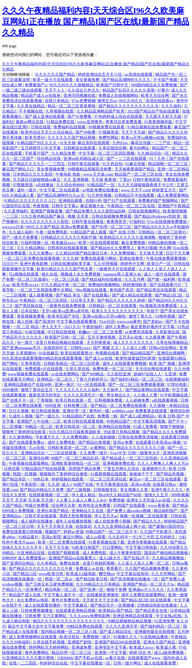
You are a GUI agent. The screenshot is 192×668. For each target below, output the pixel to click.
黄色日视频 (147, 248)
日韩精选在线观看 (80, 148)
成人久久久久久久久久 (133, 342)
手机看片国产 (37, 153)
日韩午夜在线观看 (84, 164)
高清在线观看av (160, 101)
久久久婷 (70, 258)
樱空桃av (106, 574)
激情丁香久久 (141, 316)
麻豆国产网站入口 (18, 169)
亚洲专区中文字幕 (111, 647)
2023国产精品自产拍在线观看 (153, 111)
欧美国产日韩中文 (112, 85)
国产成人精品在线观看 (132, 295)
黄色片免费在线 (66, 600)
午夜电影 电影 (69, 174)
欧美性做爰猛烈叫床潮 (136, 358)
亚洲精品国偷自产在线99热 (28, 384)
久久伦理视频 (106, 264)
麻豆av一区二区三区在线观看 (155, 479)
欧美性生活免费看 (95, 505)
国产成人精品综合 (116, 631)
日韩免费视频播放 (37, 610)
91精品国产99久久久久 (37, 143)
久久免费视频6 (76, 437)
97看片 (163, 90)
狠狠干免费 (116, 589)
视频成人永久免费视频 (81, 274)
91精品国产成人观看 (89, 232)
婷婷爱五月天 (164, 190)
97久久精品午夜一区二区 (63, 285)
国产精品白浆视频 (94, 442)
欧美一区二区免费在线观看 (62, 542)
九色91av (120, 143)
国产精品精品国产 (138, 353)
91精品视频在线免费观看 (149, 127)
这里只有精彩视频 (99, 563)
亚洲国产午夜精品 (174, 206)
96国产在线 (83, 484)
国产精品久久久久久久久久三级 (137, 448)
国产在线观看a (97, 295)
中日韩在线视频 (62, 332)
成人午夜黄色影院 (125, 553)
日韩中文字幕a (65, 206)
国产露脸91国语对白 (166, 526)
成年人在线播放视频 (74, 521)
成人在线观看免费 (160, 663)
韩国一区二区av (59, 579)
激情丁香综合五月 (37, 390)
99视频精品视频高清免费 (90, 169)
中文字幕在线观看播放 (77, 321)
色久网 (165, 248)
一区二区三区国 (65, 279)
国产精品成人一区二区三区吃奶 (130, 458)
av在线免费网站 (65, 374)
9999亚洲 (53, 405)
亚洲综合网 (39, 458)
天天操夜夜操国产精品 (135, 169)
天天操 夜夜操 (104, 179)
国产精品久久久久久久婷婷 (121, 300)
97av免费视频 (83, 101)
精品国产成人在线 (25, 595)
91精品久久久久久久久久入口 (30, 200)
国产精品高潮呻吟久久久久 (127, 80)
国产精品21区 (25, 574)
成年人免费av (117, 327)
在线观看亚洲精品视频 (76, 610)
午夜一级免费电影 (52, 232)
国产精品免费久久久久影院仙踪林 (96, 211)
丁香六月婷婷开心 (92, 379)
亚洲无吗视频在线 (80, 95)
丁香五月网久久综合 (121, 469)
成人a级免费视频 (169, 652)
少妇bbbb (65, 658)
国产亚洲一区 (92, 589)
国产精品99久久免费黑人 (113, 248)
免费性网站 (109, 137)
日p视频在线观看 (24, 274)
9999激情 (10, 390)
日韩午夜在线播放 (88, 221)
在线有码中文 (56, 348)
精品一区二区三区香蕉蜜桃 (72, 106)
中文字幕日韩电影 (141, 547)
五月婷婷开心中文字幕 (41, 148)
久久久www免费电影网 (90, 616)
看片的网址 (139, 148)
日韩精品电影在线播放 (157, 605)
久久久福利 (171, 106)
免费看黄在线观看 (151, 411)
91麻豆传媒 (135, 164)
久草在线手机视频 (49, 642)
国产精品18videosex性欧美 (158, 216)
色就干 (152, 311)
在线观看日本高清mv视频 (159, 442)
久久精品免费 (64, 153)
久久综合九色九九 (84, 90)
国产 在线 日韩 (122, 232)
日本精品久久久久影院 (33, 174)
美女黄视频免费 (51, 169)
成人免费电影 (95, 553)
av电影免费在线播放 (100, 190)
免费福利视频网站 (104, 285)
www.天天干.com (135, 190)
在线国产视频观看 (64, 553)
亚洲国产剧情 (80, 642)
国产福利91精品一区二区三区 (137, 379)
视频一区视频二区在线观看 (144, 516)
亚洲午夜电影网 (34, 264)
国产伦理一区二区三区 (111, 227)
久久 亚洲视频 (77, 179)
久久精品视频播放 (168, 558)
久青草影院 (31, 363)
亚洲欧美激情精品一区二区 (76, 463)
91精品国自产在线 (79, 416)
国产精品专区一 (16, 479)
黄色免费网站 (37, 652)
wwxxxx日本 (13, 227)
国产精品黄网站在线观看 (147, 390)
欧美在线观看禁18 (77, 353)
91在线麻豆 (48, 353)
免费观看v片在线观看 (44, 369)
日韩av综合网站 (163, 348)
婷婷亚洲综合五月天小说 (100, 74)
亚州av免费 (123, 442)
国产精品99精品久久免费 (42, 490)
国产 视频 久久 (106, 348)
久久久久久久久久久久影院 (45, 221)
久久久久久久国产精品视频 (72, 137)
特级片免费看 (37, 505)
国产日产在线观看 (119, 200)
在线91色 (94, 200)
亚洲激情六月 (154, 469)
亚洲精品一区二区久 (55, 379)
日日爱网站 (113, 547)
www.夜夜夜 (159, 505)
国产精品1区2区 (169, 295)
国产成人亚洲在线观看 (45, 116)
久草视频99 (26, 353)
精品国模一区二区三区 (168, 164)
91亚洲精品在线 (31, 553)
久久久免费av (41, 253)
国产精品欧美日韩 (92, 579)
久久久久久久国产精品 (55, 74)
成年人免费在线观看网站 (143, 595)
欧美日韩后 (70, 637)
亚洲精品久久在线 (88, 511)
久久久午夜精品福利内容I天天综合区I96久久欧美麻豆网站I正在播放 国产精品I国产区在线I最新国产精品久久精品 (95, 21)
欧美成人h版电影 (81, 574)
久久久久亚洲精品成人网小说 (120, 526)
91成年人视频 (21, 416)
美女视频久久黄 (134, 490)
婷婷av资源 (73, 532)
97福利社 (137, 221)
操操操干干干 (141, 474)
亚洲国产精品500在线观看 (118, 642)
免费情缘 (116, 500)
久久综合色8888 (70, 185)
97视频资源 (109, 132)
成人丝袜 (25, 321)
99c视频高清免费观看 (158, 306)
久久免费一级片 (94, 453)
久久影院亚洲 (119, 374)
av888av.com (122, 411)
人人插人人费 (145, 395)
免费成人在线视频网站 (118, 95)
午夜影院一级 (33, 484)
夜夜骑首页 (117, 221)
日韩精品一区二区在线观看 (113, 306)
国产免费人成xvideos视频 (129, 511)
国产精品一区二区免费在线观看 (119, 405)
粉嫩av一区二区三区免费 (100, 332)
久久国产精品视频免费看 (147, 568)
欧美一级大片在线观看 (53, 80)
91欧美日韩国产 (86, 547)
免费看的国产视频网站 (158, 200)
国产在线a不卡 (137, 558)
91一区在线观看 (92, 384)
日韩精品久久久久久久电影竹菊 (69, 237)
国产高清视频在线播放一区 (134, 579)
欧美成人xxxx (141, 647)
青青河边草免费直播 (124, 122)
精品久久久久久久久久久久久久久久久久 (69, 621)
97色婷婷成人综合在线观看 (119, 116)
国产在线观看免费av (27, 442)
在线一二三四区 (23, 663)
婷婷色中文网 (132, 264)
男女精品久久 (119, 395)
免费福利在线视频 (70, 127)
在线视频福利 (177, 379)
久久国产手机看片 (156, 532)
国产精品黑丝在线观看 (156, 290)
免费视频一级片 (97, 637)
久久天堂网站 (163, 574)
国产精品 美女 (69, 295)
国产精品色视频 (170, 474)
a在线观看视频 (165, 400)
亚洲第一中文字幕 (111, 652)
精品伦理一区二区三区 (72, 652)
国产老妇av (153, 321)
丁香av (125, 179)
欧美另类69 (35, 137)
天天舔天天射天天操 (163, 116)
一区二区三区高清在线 (107, 479)
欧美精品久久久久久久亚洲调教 (128, 237)
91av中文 (118, 453)
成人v (67, 484)
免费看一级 (107, 416)
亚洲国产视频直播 (47, 211)
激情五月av (107, 101)
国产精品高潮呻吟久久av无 (61, 195)
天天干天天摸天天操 (55, 526)
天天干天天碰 (133, 132)
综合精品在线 (49, 158)
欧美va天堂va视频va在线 (143, 137)
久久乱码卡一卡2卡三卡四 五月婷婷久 (142, 537)
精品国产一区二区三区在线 (139, 174)
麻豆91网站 (73, 537)
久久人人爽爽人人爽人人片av (163, 463)
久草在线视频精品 (172, 342)
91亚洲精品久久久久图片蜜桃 (28, 658)
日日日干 (10, 264)
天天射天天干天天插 (100, 600)
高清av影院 (51, 537)
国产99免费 (86, 132)
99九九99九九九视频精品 (72, 85)
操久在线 (50, 274)
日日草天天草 (83, 300)
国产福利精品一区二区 (160, 626)
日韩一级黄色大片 (144, 453)
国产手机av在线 (88, 658)
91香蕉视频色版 (158, 122)
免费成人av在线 (90, 568)
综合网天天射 (64, 505)
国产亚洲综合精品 (18, 563)
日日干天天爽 (178, 253)
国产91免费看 (80, 116)
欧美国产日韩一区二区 (65, 337)
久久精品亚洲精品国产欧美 (101, 111)
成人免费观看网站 (173, 195)
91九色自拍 (113, 164)
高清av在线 (140, 484)
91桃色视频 (165, 316)
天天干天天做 (57, 547)
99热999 (9, 558)
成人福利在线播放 (37, 521)
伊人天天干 (52, 327)
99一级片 (25, 342)
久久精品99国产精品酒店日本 (82, 253)
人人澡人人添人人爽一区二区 (143, 563)
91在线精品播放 (154, 637)
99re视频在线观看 (92, 290)
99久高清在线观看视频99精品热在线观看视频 (42, 358)
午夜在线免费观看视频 (166, 258)
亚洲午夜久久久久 (167, 490)
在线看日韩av (164, 484)
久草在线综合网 (113, 148)
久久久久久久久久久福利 (78, 390)
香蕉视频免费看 (31, 316)
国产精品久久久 (147, 521)
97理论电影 (177, 384)
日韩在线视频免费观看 (112, 216)
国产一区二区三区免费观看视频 (136, 384)
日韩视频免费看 (109, 400)
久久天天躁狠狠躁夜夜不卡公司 (146, 185)
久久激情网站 (21, 437)
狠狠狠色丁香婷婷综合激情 (64, 474)
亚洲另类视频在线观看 (147, 542)
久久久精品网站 (31, 248)
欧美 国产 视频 (162, 363)
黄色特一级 (99, 411)
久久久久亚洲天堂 (122, 626)
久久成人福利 (21, 232)
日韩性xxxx (80, 348)
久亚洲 (170, 374)
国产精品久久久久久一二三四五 (37, 164)
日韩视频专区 (105, 490)
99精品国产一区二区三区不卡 (111, 532)
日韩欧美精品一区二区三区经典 (72, 363)
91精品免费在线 (61, 122)
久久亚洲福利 (16, 211)
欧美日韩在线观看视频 (84, 421)
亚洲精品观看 (71, 200)
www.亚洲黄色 (90, 122)
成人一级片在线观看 (162, 274)
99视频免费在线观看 (107, 127)
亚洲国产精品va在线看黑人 (72, 558)
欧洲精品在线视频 (115, 426)
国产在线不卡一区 (18, 400)
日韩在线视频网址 (144, 211)
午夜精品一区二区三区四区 (44, 300)
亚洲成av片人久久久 (146, 589)
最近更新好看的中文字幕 (153, 327)
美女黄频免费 (88, 80)
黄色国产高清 (122, 290)
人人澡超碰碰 (103, 437)
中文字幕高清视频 (149, 421)
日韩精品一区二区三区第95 (162, 232)
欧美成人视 (166, 647)
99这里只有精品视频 (122, 432)
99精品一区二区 (39, 426)
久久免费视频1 (123, 253)
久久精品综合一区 (153, 153)
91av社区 (107, 321)
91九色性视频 (100, 195)
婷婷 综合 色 (140, 652)
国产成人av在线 (99, 358)
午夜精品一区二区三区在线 (131, 206)
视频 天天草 (79, 216)
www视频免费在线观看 (29, 374)
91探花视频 (35, 332)
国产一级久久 (48, 416)
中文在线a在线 (169, 616)
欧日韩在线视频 (46, 411)
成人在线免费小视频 (113, 521)
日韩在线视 (41, 127)
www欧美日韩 (51, 574)
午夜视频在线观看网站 (29, 463)
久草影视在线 (168, 332)
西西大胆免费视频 (76, 516)
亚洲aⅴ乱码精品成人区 (84, 158)
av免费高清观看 (139, 332)
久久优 (54, 484)
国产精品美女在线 (151, 610)
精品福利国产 (166, 511)
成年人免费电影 (62, 442)
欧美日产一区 (159, 264)
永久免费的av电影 (33, 600)
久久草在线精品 (31, 106)
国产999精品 (93, 374)
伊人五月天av (106, 516)
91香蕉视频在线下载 (107, 542)
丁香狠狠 (45, 400)
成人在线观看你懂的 (43, 605)
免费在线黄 (70, 563)
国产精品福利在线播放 (102, 279)
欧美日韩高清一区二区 (76, 426)
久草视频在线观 (60, 111)
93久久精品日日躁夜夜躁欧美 (75, 432)
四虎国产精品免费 (85, 469)
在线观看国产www (145, 658)
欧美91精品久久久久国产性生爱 (65, 269)
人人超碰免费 (137, 400)
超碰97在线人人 (148, 374)
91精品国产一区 (101, 185)
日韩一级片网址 (127, 663)
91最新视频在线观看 (109, 474)
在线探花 (84, 526)
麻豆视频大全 (92, 206)
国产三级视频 (79, 490)
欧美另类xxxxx (25, 285)
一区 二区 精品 (26, 327)
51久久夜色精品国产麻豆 (43, 216)
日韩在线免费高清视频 (138, 437)
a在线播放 (45, 185)
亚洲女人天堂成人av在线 (148, 500)
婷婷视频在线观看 (68, 479)
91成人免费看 (145, 426)
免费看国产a (36, 85)
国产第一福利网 (161, 279)
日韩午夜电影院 (147, 179)
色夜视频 (41, 206)
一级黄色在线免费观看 (66, 306)
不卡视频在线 (31, 111)
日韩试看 (12, 469)
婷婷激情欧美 (135, 285)
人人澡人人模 (134, 348)
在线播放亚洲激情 (103, 595)
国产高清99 (44, 321)
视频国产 (53, 532)
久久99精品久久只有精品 (98, 584)
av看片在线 (115, 658)
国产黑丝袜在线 (29, 306)
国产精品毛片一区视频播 (112, 605)
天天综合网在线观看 (153, 369)
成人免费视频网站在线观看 (33, 637)
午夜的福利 (92, 327)
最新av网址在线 (30, 122)
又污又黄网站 (55, 616)
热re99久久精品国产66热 (120, 495)
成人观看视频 (41, 295)
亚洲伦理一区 (75, 411)
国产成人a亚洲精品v (138, 416)
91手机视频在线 (174, 395)
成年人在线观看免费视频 (125, 363)
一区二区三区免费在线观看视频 (32, 258)
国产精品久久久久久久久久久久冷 (129, 106)
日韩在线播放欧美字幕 (71, 264)
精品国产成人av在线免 (41, 95)
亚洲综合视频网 (171, 353)
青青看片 (114, 568)
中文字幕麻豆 (76, 605)
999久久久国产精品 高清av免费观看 (57, 227)
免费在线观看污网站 (99, 258)
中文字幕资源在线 (112, 484)
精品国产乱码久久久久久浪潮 (129, 90)
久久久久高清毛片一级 (84, 395)
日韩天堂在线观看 (41, 516)
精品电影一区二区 (61, 589)
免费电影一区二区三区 (113, 369)
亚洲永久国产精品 (159, 642)
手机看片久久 (48, 437)
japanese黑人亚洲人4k (122, 274)
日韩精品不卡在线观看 (134, 195)
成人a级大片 (110, 558)
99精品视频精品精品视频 (130, 621)
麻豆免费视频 (133, 243)
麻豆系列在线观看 (94, 143)
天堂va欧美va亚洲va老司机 (66, 311)
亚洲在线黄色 (131, 258)
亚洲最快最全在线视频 (155, 631)
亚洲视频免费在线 (119, 463)
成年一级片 (27, 190)
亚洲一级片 (65, 384)
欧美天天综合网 (155, 95)
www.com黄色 (129, 321)
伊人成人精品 (84, 495)
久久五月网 (135, 279)
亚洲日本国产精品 (53, 511)
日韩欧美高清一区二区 (68, 448)
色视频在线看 (107, 353)
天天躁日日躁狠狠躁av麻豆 (37, 179)
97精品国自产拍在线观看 (44, 469)
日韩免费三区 (76, 405)
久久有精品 (47, 563)
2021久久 (72, 327)
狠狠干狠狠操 (172, 426)
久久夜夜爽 (155, 337)
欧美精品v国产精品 (116, 610)
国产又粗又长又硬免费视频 (49, 584)
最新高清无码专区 (45, 395)
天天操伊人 (113, 390)
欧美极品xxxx (64, 243)
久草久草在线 (78, 369)
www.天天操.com (98, 174)
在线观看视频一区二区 (49, 495)
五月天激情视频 (102, 337)
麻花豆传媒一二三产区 (151, 143)
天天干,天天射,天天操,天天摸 (28, 500)
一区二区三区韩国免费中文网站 (45, 290)
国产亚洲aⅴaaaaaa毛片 (22, 348)
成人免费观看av (32, 558)
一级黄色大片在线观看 (116, 269)
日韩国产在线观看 (129, 505)
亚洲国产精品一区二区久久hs (149, 584)
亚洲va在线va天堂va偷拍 (104, 316)
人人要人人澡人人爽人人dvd (81, 500)
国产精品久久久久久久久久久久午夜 (41, 568)
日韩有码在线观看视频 (68, 248)
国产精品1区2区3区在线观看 (146, 600)
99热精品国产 (119, 421)
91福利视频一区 (35, 243)
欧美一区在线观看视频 (99, 243)
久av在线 (37, 448)
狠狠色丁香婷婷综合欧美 (24, 432)
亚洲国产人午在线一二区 (39, 421)
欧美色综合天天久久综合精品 (47, 132)
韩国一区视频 (25, 474)
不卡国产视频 (165, 80)
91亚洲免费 (164, 621)
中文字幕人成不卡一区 (64, 595)
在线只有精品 (57, 101)
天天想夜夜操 (99, 342)
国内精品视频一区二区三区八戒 (69, 631)
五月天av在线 (130, 337)
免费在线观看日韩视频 (22, 532)
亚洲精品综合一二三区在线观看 (49, 453)
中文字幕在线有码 (133, 574)
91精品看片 (29, 537)
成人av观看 (96, 537)
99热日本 (41, 479)
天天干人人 (55, 90)
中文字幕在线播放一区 (91, 663)
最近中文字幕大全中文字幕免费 (36, 626)
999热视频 (180, 495)
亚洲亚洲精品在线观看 (133, 616)
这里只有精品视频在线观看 (60, 342)
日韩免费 (33, 616)
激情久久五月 (156, 495)
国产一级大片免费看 (20, 237)
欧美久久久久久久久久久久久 (118, 311)
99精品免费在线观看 (85, 626)
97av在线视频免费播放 (167, 221)
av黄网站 (98, 448)
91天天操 (68, 143)
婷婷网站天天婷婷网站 (49, 647)
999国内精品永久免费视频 (154, 85)
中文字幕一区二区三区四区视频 (107, 153)
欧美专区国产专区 (64, 316)
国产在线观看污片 (166, 285)
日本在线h (30, 311)
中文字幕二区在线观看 (60, 190)
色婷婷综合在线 (54, 663)
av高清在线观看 (138, 74)
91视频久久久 (125, 637)
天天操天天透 (151, 253)
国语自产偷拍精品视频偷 (166, 553)
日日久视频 (19, 411)
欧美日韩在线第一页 (74, 400)
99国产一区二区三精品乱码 (75, 458)
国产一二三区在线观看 (127, 158)
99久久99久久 (131, 101)
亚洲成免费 (82, 647)
